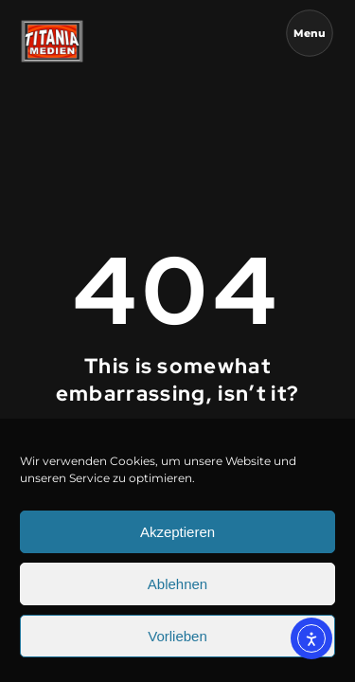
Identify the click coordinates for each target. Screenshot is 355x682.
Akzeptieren (177, 539)
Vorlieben (177, 644)
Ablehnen (177, 591)
